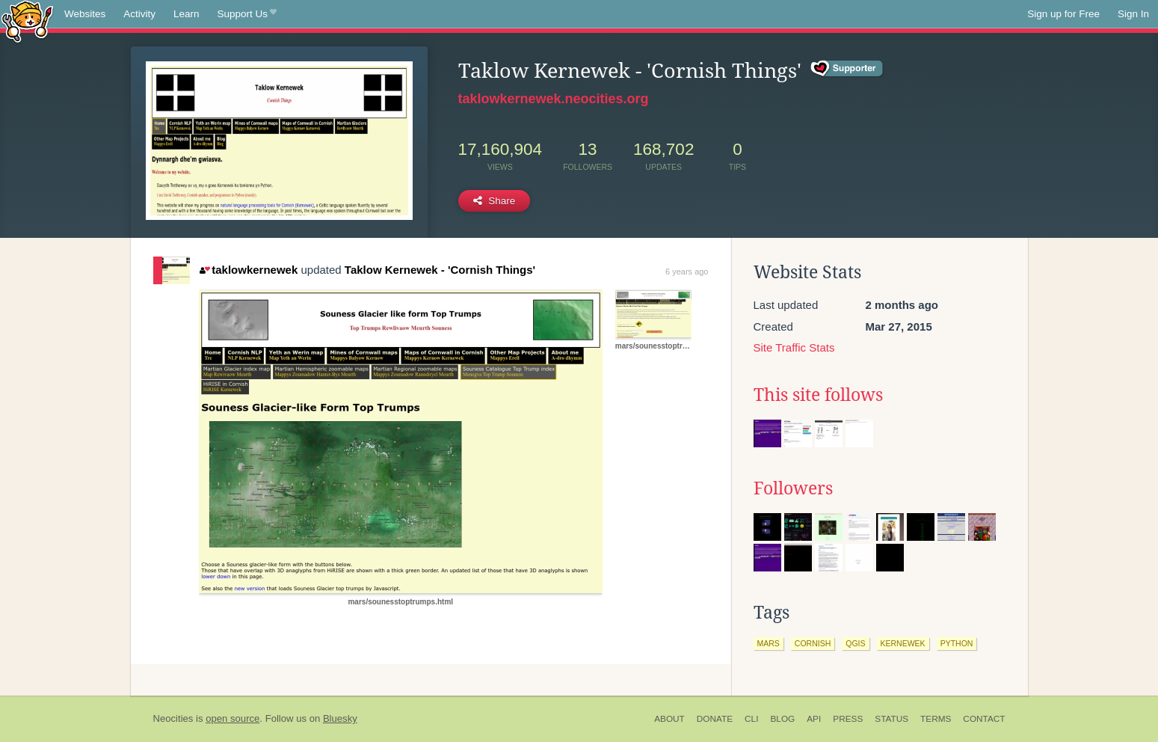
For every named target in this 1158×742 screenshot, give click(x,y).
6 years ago (686, 271)
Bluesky (340, 718)
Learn (186, 13)
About (669, 719)
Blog (782, 719)
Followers (793, 488)
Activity (139, 13)
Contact (984, 719)
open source (232, 718)
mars (768, 643)
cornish (813, 643)
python (956, 643)
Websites (84, 13)
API (814, 719)
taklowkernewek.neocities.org (553, 98)
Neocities (173, 718)
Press (848, 719)
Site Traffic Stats (794, 347)
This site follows (818, 395)
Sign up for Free (1063, 13)
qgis (855, 643)
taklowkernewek (249, 269)
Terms (935, 719)
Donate (715, 719)
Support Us (247, 14)
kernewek (903, 643)
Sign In (1133, 13)
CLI (751, 719)
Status (891, 719)
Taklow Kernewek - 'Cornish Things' (440, 269)
